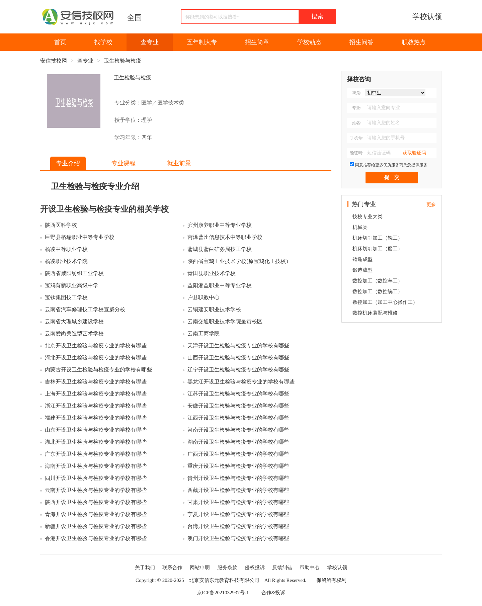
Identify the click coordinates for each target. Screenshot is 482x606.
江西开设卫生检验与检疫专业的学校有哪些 (238, 418)
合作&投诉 (273, 592)
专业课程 (123, 163)
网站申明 (200, 567)
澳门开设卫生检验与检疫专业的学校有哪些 (238, 538)
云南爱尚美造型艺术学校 (74, 333)
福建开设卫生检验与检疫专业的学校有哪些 (96, 418)
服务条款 (227, 567)
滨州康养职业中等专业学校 (219, 225)
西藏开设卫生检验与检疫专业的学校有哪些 (238, 490)
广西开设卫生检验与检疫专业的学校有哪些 (238, 454)
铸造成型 (362, 259)
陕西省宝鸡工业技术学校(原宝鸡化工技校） (239, 261)
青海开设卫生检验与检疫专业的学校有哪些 (96, 514)
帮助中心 (310, 567)
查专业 (150, 42)
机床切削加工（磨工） (377, 248)
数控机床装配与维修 (375, 313)
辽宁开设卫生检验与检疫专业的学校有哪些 (238, 369)
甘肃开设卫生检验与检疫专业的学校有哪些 (238, 502)
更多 (431, 204)
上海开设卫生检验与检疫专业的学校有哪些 (96, 394)
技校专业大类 (367, 216)
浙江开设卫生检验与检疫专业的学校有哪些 (96, 406)
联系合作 (172, 567)
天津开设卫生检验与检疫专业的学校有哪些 (238, 345)
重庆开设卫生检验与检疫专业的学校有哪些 (238, 466)
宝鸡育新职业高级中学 (71, 285)
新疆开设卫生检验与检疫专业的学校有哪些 (96, 526)
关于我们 (145, 567)
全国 (134, 17)
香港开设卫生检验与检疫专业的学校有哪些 (96, 538)
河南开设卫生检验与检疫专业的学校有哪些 (238, 430)
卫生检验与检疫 (122, 61)
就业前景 (179, 163)
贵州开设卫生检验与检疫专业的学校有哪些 (238, 478)
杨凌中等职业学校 (66, 249)
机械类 (360, 227)
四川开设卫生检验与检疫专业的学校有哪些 (96, 478)
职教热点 (414, 42)
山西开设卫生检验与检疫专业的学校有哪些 (238, 357)
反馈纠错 (282, 567)
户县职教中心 (203, 297)
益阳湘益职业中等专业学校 (219, 285)
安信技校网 (53, 61)
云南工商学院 (203, 333)
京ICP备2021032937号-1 (223, 592)
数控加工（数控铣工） (377, 291)
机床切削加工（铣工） (377, 238)
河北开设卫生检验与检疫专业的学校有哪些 (96, 357)
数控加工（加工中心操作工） (385, 302)
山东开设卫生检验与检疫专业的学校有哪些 (96, 430)
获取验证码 (414, 152)
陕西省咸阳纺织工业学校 (74, 273)
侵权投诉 (255, 567)
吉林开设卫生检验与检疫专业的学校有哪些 (96, 381)
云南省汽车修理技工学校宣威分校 (85, 309)
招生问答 (361, 42)
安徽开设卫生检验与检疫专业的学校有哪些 (238, 406)
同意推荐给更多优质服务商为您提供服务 (391, 165)
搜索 (317, 16)
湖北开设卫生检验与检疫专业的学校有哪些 (96, 442)
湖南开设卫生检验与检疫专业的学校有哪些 (238, 442)
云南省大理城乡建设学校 (74, 321)
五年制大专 (202, 42)
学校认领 (427, 16)
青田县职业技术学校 (211, 273)
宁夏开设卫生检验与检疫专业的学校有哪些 (238, 514)
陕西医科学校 (61, 225)
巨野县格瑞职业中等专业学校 (79, 237)
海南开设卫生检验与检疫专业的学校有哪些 (96, 466)
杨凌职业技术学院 (66, 261)
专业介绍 (68, 163)
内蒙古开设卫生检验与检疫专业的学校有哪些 (98, 369)
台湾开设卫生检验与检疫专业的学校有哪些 (238, 526)
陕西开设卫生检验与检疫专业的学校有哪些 (96, 502)
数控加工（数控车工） (377, 280)
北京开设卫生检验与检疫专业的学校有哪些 (96, 345)
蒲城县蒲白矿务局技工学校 (219, 249)
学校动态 (309, 42)
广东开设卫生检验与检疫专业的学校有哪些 (96, 454)
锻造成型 (362, 270)
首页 (60, 42)
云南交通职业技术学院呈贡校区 (224, 321)
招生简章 (257, 42)
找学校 (103, 42)
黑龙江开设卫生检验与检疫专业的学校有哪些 (241, 381)
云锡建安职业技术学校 (214, 309)
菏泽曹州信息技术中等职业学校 (224, 237)
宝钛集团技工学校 (66, 297)
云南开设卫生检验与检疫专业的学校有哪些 (96, 490)
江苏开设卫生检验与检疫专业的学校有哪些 (238, 394)
